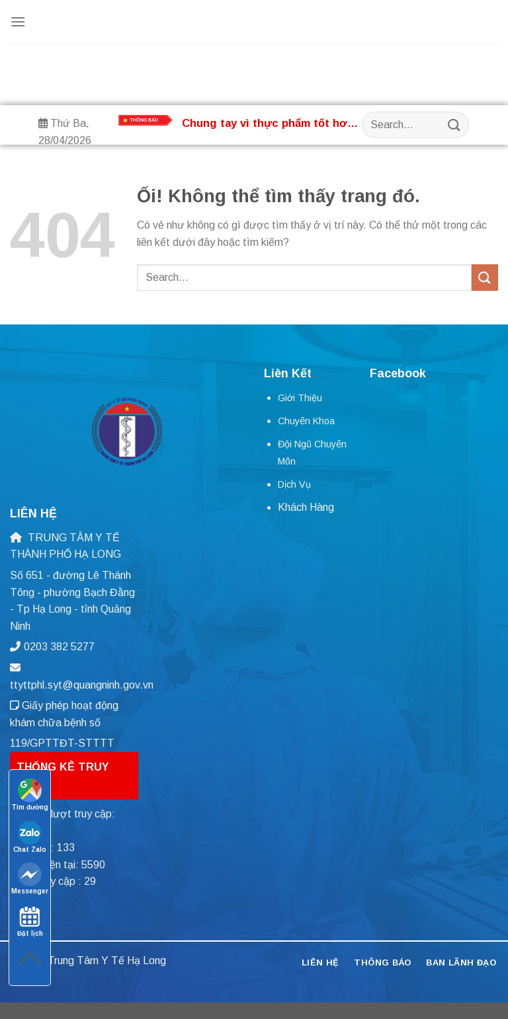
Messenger (29, 878)
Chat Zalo (29, 837)
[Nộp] (454, 124)
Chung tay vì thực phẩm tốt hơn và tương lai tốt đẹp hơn (268, 124)
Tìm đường (29, 794)
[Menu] (18, 21)
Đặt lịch (30, 921)
